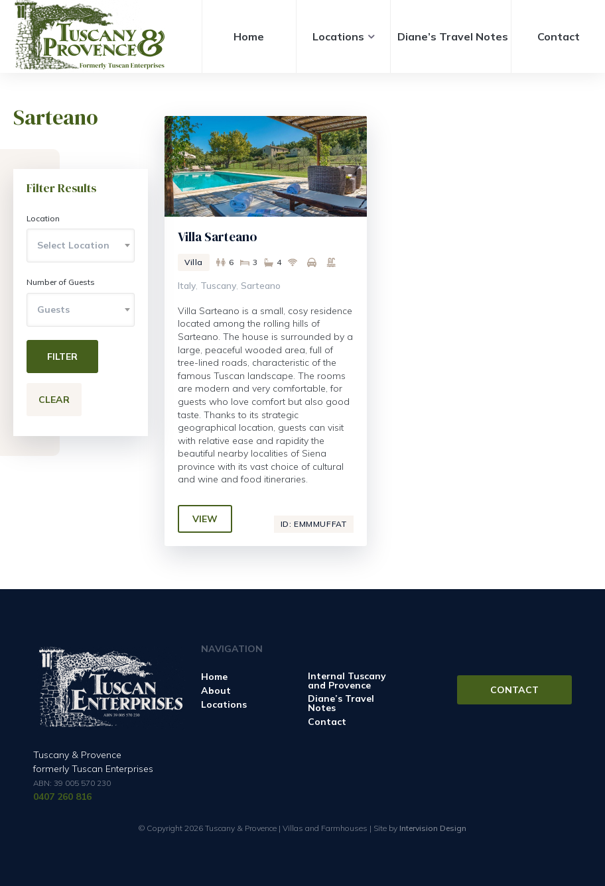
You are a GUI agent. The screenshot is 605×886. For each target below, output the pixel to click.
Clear (54, 400)
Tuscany (218, 286)
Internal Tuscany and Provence (347, 680)
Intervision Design (432, 828)
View (205, 519)
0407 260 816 (62, 797)
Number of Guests (61, 282)
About (216, 690)
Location (43, 218)
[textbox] (80, 245)
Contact (558, 36)
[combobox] (81, 245)
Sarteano (261, 286)
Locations (338, 36)
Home (249, 36)
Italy (187, 286)
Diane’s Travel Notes (452, 36)
